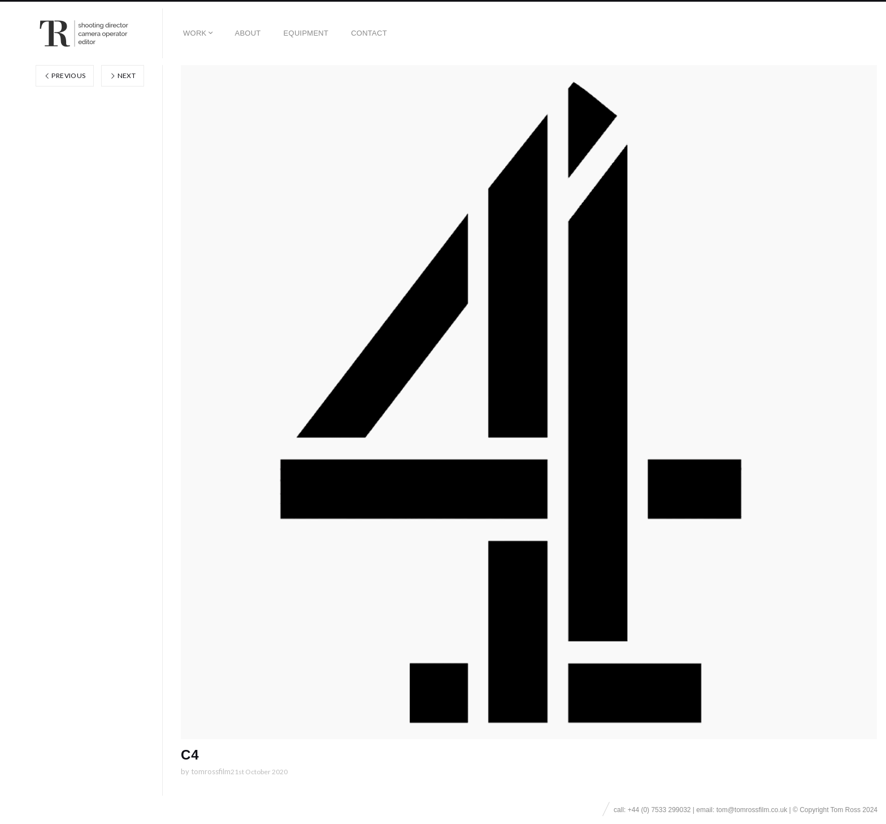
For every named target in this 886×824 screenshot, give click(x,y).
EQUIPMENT (306, 33)
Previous (65, 75)
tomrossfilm (211, 771)
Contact (369, 33)
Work (194, 33)
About (247, 33)
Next (123, 75)
